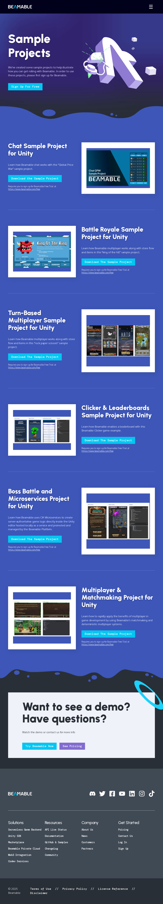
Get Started (128, 823)
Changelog (51, 848)
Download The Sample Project (108, 262)
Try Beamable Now (39, 746)
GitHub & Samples (56, 842)
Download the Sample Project (35, 178)
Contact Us (125, 836)
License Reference (112, 889)
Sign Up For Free (25, 86)
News (84, 836)
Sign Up (123, 848)
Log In (122, 842)
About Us (87, 829)
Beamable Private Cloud (24, 848)
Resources (53, 823)
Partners (87, 848)
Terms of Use (41, 889)
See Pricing (72, 746)
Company (90, 823)
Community (51, 855)
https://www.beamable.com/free (24, 189)
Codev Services (18, 861)
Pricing (123, 829)
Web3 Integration (19, 855)
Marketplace (16, 842)
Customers (88, 842)
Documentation (54, 836)
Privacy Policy (75, 889)
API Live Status (56, 829)
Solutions (15, 823)
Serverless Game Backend (24, 829)
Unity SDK (14, 836)
